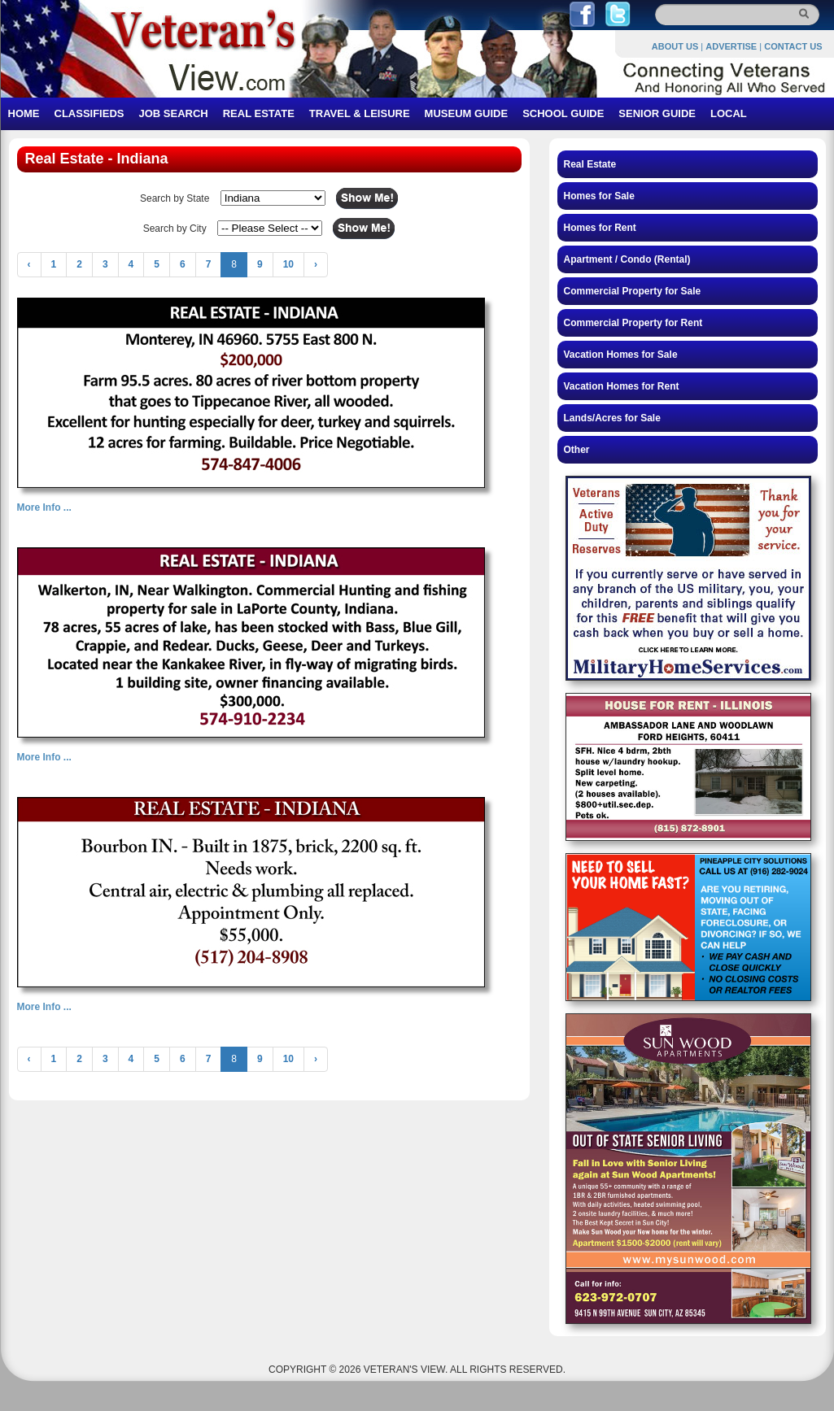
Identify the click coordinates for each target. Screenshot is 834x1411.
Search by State (174, 198)
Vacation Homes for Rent (621, 386)
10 (288, 264)
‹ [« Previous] (29, 264)
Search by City (175, 228)
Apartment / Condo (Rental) (627, 259)
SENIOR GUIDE (657, 113)
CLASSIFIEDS (89, 113)
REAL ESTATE (259, 113)
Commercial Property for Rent (633, 323)
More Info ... (44, 507)
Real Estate (590, 164)
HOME (24, 113)
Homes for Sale (599, 196)
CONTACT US (793, 46)
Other (577, 449)
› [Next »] (315, 264)
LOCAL (728, 113)
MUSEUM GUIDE (467, 113)
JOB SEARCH (172, 113)
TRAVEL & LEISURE (359, 113)
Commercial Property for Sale (632, 291)
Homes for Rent (600, 227)
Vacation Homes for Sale (621, 354)
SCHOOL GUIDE (563, 113)
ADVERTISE (731, 46)
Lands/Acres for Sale (612, 418)
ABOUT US (675, 46)
